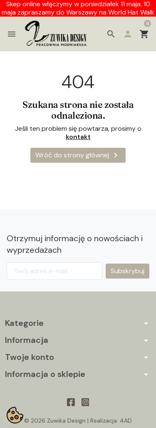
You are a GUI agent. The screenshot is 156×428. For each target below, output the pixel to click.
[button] (111, 34)
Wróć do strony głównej (78, 155)
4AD (126, 420)
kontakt (78, 136)
